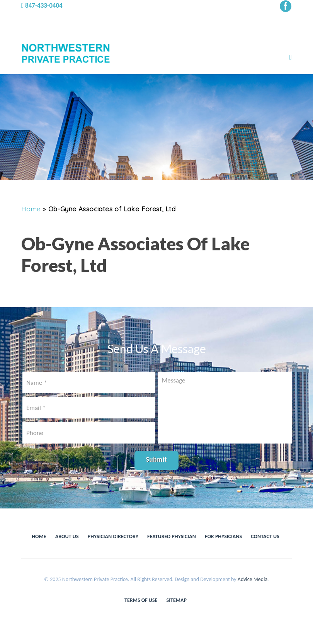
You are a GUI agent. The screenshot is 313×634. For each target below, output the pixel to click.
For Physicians (223, 536)
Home (31, 209)
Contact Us (265, 536)
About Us (67, 536)
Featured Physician (171, 536)
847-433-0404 (42, 6)
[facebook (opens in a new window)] (285, 6)
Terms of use (140, 600)
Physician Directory (113, 536)
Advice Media (252, 579)
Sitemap (177, 600)
